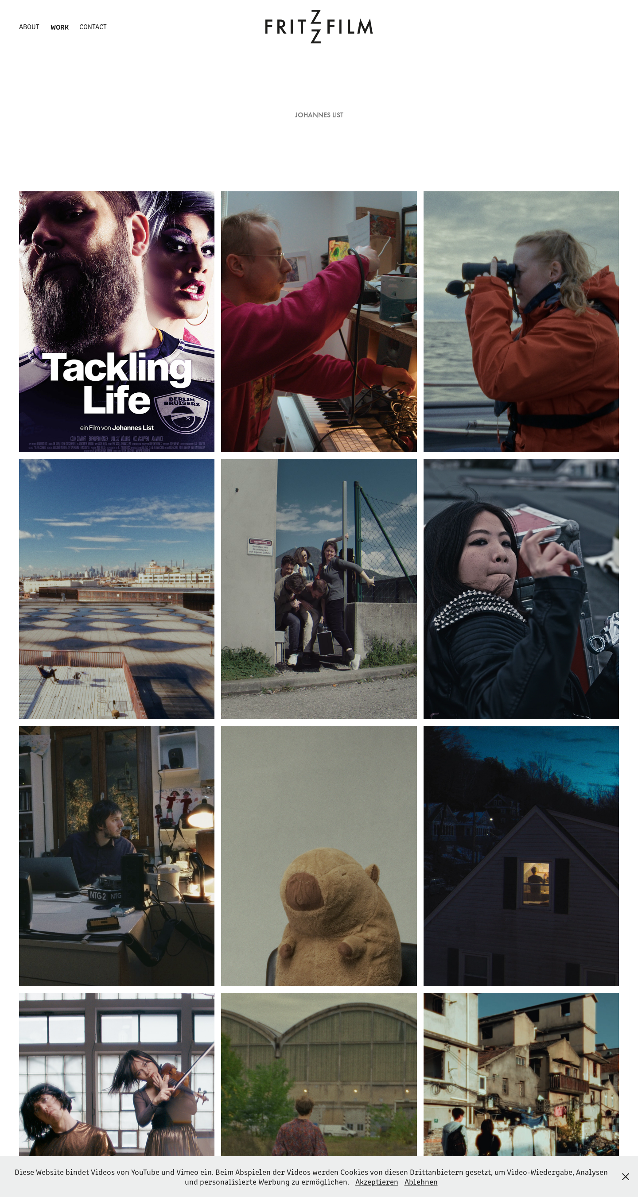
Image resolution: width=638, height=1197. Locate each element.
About (29, 26)
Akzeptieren (376, 1181)
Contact (93, 26)
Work (60, 26)
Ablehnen (421, 1181)
